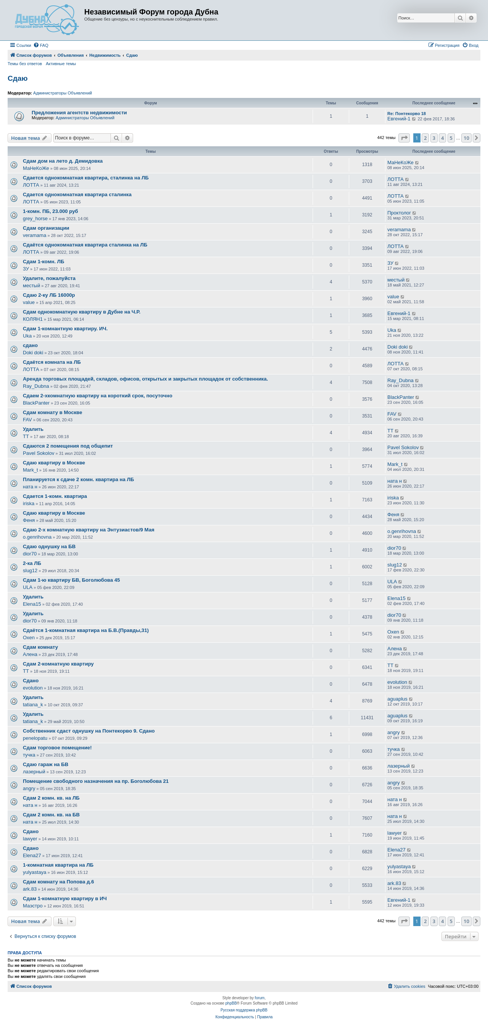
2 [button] (425, 137)
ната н (30, 487)
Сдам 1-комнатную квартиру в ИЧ (65, 898)
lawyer (30, 839)
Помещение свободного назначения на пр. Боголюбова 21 (96, 781)
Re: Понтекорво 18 (406, 113)
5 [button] (451, 137)
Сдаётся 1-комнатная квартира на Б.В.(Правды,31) (86, 630)
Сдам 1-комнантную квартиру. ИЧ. (65, 328)
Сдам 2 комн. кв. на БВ (51, 815)
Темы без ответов (25, 63)
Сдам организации (46, 228)
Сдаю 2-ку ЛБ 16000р (49, 295)
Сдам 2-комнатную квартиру (58, 664)
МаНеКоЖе (36, 168)
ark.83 (30, 889)
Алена (30, 654)
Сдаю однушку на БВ (49, 546)
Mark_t (30, 470)
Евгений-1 (399, 119)
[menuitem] (40, 45)
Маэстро (33, 906)
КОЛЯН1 (33, 319)
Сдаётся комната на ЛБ (52, 362)
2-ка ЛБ (32, 563)
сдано (30, 345)
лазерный (34, 771)
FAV (27, 419)
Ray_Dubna (36, 386)
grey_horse (35, 218)
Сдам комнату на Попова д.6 (58, 882)
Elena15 (32, 604)
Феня (29, 520)
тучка (29, 755)
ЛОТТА (31, 185)
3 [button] (434, 137)
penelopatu (35, 738)
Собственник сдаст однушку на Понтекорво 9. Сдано (89, 731)
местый (31, 285)
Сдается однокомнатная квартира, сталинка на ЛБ (86, 178)
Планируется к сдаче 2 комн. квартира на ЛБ (78, 479)
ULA (27, 587)
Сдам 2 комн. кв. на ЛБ (51, 798)
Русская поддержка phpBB (243, 1010)
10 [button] (466, 137)
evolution (33, 688)
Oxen (29, 637)
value (29, 302)
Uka (27, 336)
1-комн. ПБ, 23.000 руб (50, 211)
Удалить (33, 429)
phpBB (231, 1003)
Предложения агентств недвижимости (79, 112)
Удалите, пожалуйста (49, 278)
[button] (404, 137)
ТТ (26, 436)
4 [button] (442, 137)
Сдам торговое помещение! (57, 747)
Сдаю (18, 78)
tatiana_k (33, 704)
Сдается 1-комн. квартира (55, 496)
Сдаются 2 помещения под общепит (68, 446)
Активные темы (61, 63)
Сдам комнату (40, 647)
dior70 (30, 554)
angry (393, 732)
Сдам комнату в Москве (52, 412)
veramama (34, 235)
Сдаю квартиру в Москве (54, 463)
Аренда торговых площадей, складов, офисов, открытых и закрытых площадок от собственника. (145, 379)
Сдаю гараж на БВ (45, 764)
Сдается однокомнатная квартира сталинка (77, 194)
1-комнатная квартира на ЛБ (58, 865)
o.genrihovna (37, 537)
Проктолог (399, 213)
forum (260, 998)
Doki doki (33, 352)
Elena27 (32, 855)
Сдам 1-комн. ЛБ (43, 261)
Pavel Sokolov (38, 453)
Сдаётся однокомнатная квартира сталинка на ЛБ (85, 245)
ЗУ (26, 269)
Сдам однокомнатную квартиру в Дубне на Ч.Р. (81, 312)
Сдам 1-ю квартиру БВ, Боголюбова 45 (71, 580)
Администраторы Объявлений (62, 93)
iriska (28, 503)
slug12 (30, 570)
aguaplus (397, 699)
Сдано (31, 680)
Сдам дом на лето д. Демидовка (63, 161)
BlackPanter (36, 403)
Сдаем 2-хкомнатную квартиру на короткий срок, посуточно (97, 395)
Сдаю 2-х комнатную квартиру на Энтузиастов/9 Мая (88, 530)
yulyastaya (34, 872)
